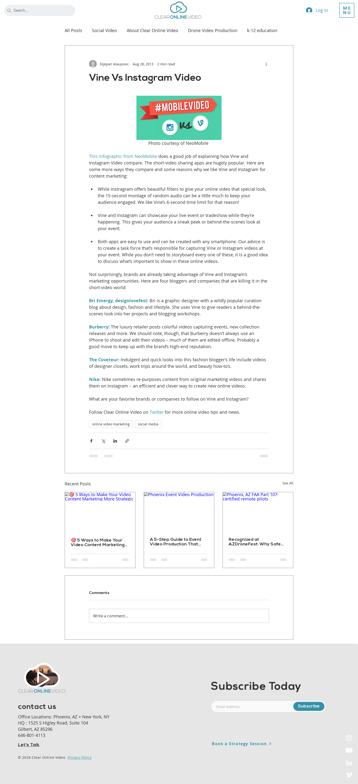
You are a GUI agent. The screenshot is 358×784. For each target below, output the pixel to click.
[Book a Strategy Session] (253, 744)
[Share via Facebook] (91, 441)
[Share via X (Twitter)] (103, 441)
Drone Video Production (212, 30)
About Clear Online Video (152, 30)
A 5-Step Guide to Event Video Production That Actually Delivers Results (176, 542)
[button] (346, 10)
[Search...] (39, 10)
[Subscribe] (308, 706)
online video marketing (111, 424)
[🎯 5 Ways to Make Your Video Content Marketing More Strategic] (100, 512)
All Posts (73, 30)
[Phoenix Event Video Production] (179, 512)
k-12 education (262, 30)
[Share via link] (127, 441)
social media (148, 424)
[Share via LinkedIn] (115, 441)
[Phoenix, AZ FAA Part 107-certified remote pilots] (258, 512)
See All (287, 483)
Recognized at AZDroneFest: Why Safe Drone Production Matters (256, 542)
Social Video (104, 30)
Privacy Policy (80, 757)
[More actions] (266, 64)
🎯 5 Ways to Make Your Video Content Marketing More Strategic (98, 542)
